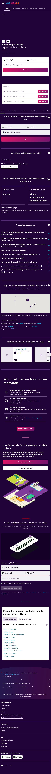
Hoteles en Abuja (41, 694)
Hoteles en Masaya (9, 640)
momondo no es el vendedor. (26, 680)
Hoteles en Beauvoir (10, 645)
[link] (25, 429)
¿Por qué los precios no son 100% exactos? (26, 687)
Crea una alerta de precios (34, 418)
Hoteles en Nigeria (30, 694)
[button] (3, 3)
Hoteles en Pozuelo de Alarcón (13, 650)
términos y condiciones (32, 592)
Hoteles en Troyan (9, 637)
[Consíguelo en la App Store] (17, 757)
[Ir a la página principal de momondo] (12, 3)
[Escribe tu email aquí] (27, 578)
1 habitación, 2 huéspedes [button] (13, 65)
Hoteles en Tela (8, 632)
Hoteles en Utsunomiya (11, 648)
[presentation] (46, 625)
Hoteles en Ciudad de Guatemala (14, 634)
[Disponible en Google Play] (6, 757)
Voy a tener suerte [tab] (10, 619)
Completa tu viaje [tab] (25, 619)
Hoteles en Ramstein (10, 629)
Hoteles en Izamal (9, 642)
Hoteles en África (18, 694)
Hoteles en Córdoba (10, 653)
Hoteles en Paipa (9, 656)
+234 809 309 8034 (9, 53)
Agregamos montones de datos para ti (26, 683)
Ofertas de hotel (7, 694)
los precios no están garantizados (11, 674)
